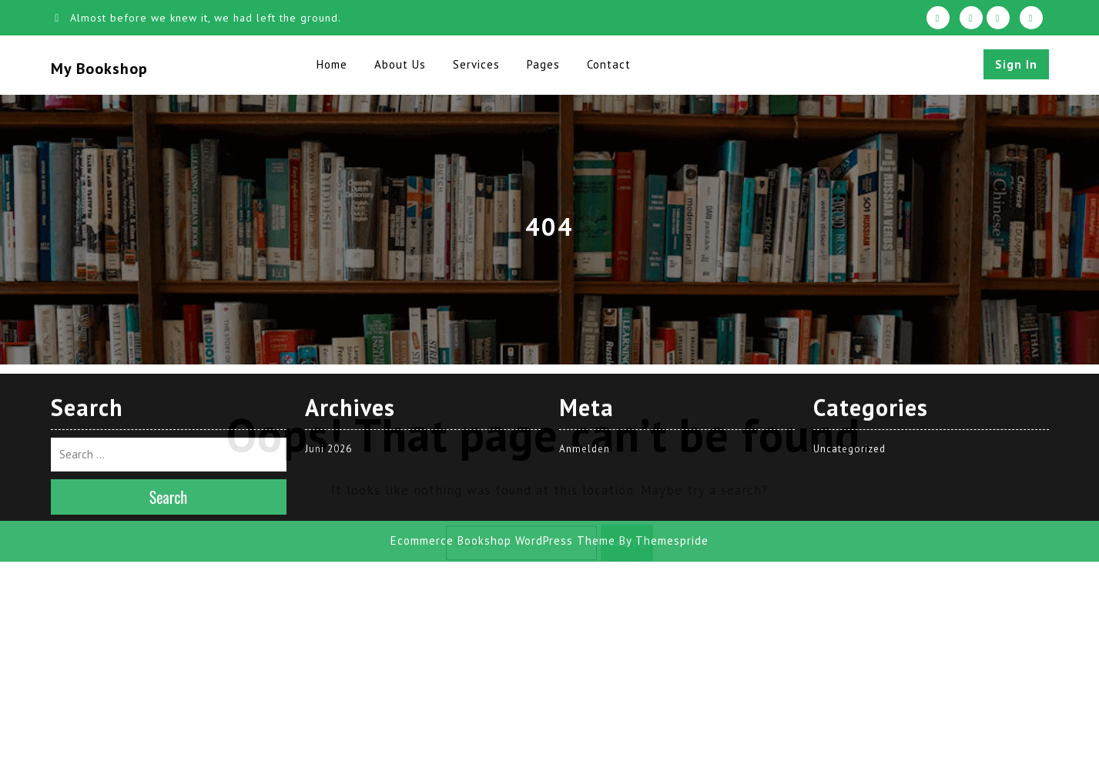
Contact (609, 64)
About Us (400, 64)
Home (332, 64)
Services (476, 64)
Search (627, 542)
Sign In (1016, 64)
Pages (543, 64)
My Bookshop (99, 69)
